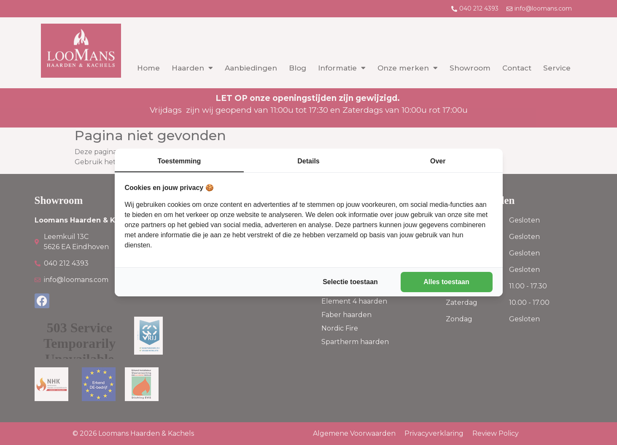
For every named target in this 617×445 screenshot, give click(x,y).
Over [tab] (437, 161)
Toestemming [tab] (179, 161)
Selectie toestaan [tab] (350, 281)
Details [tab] (308, 161)
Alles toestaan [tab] (446, 281)
